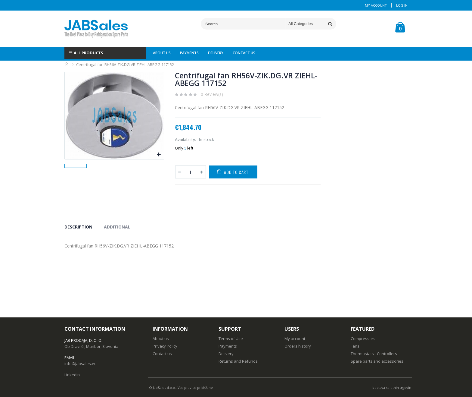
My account (294, 338)
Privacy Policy (165, 346)
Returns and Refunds (238, 361)
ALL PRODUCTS (86, 52)
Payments (228, 346)
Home (66, 64)
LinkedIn (72, 374)
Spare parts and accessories (377, 361)
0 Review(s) (212, 94)
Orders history (297, 346)
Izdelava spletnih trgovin (391, 387)
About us (161, 338)
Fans (355, 346)
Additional (117, 227)
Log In (402, 5)
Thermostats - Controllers (374, 353)
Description (78, 227)
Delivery (226, 353)
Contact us (162, 353)
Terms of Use (231, 338)
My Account (376, 5)
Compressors (363, 338)
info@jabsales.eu (80, 363)
